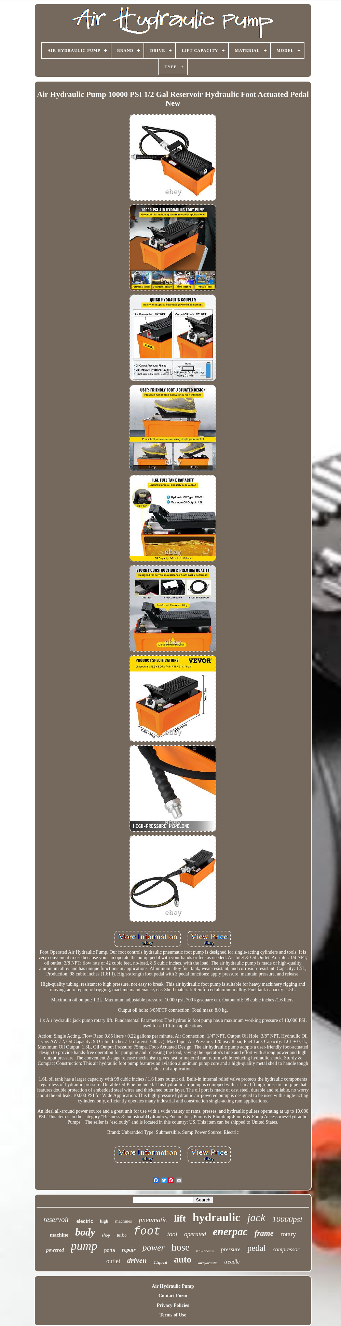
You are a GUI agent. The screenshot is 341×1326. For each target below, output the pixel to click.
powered (55, 1250)
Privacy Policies (173, 1305)
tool (172, 1234)
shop (106, 1235)
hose (181, 1247)
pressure (231, 1249)
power (153, 1248)
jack (256, 1217)
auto (182, 1259)
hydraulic (217, 1217)
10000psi (287, 1219)
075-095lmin (205, 1251)
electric (84, 1221)
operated (195, 1234)
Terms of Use (173, 1314)
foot (146, 1231)
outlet (113, 1261)
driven (137, 1260)
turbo (122, 1235)
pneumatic (153, 1220)
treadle (232, 1262)
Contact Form (173, 1295)
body (85, 1232)
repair (129, 1250)
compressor (286, 1249)
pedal (256, 1248)
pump (84, 1246)
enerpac (230, 1232)
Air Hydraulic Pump (173, 1286)
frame (264, 1233)
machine (59, 1235)
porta (109, 1250)
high (104, 1221)
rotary (288, 1234)
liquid (160, 1263)
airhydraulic (207, 1263)
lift (180, 1218)
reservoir (56, 1219)
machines (123, 1221)
